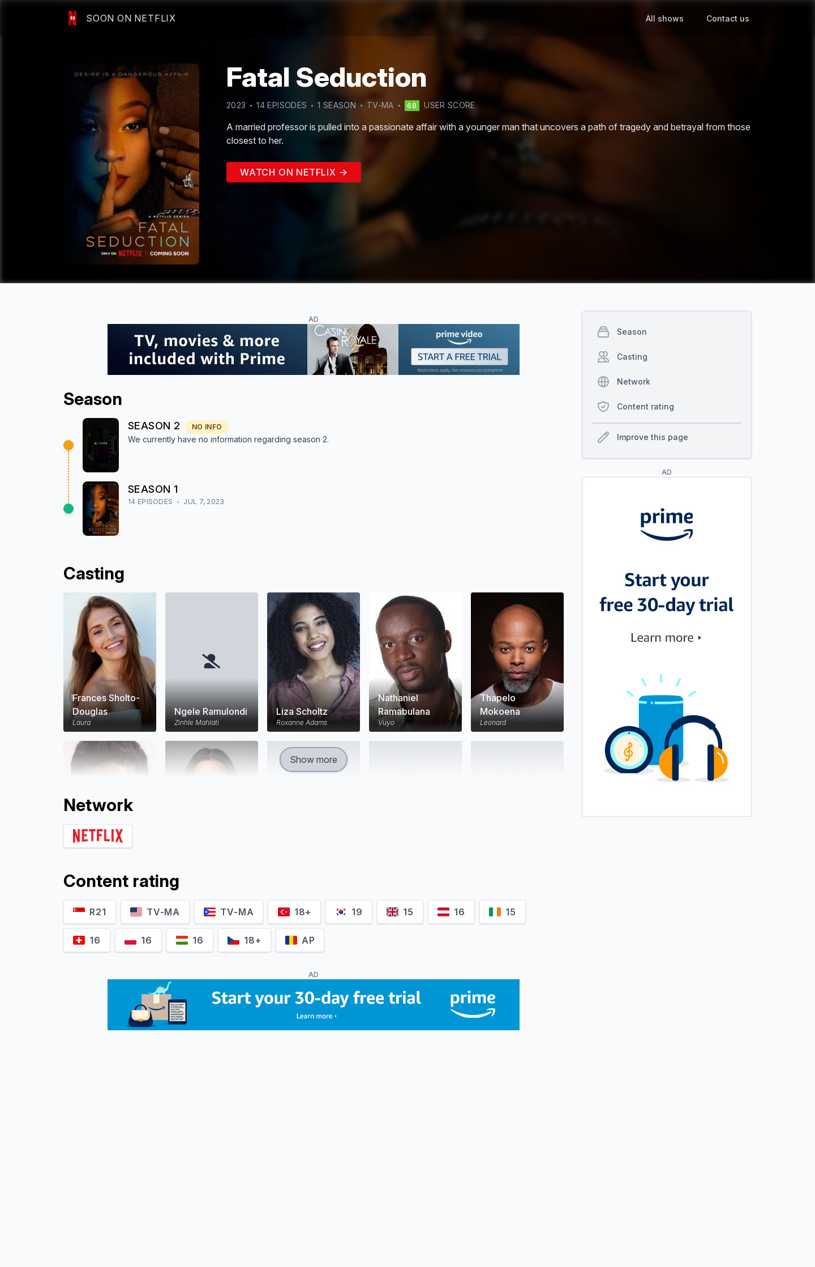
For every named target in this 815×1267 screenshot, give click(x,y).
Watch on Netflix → (294, 172)
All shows (665, 18)
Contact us (727, 18)
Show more (313, 759)
